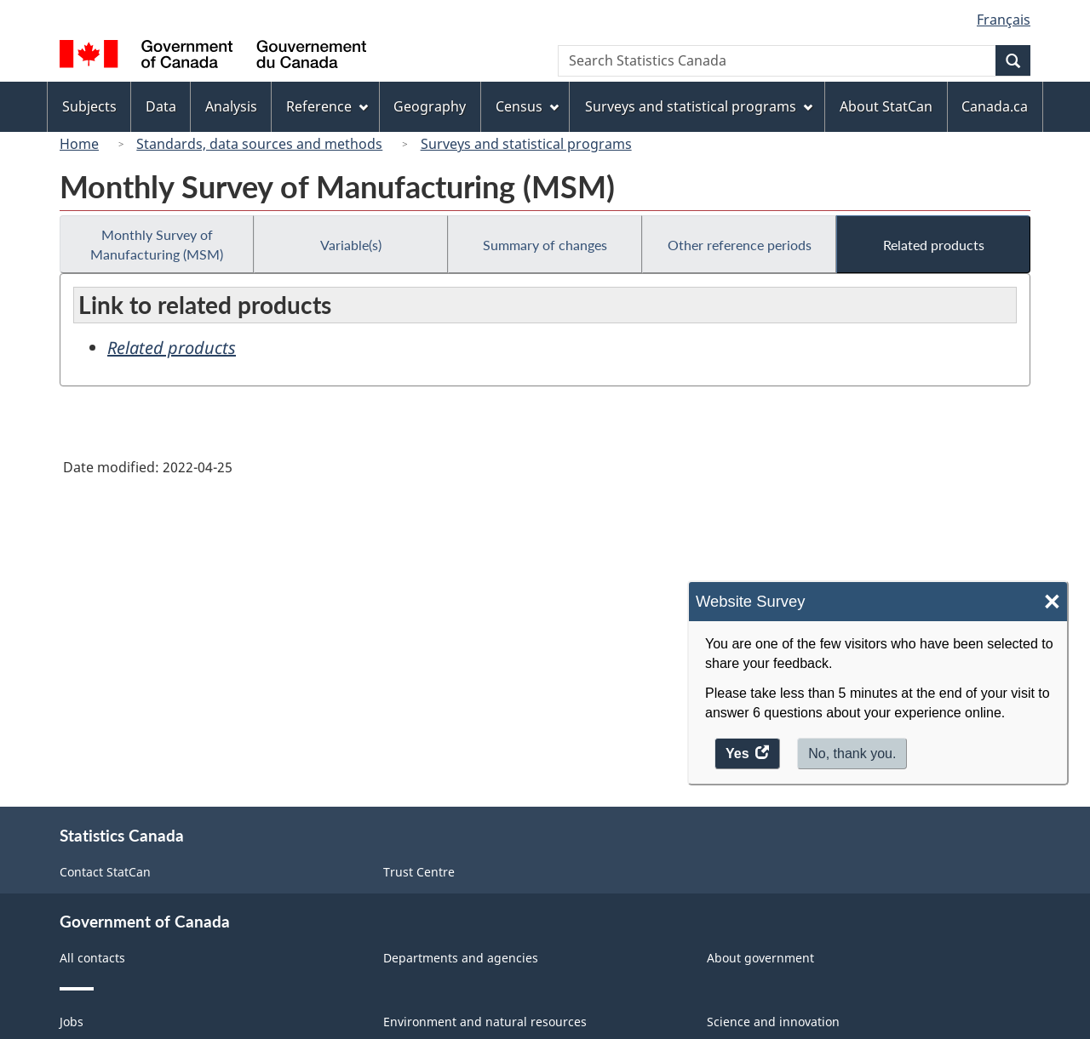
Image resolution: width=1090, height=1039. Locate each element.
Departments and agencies (460, 958)
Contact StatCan (105, 872)
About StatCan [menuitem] (886, 106)
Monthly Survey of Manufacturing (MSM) (156, 244)
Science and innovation (773, 1021)
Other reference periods (740, 245)
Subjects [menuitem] (89, 106)
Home (79, 143)
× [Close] (1052, 602)
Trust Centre (419, 872)
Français (1003, 19)
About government (760, 958)
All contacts (92, 958)
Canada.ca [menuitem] (994, 106)
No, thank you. (852, 753)
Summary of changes (545, 245)
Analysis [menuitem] (231, 106)
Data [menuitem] (161, 106)
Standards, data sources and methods (259, 143)
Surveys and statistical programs (526, 143)
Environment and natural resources (485, 1021)
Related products (933, 245)
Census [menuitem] (527, 106)
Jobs (71, 1021)
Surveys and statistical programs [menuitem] (698, 106)
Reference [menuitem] (327, 106)
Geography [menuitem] (429, 106)
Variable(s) (351, 245)
